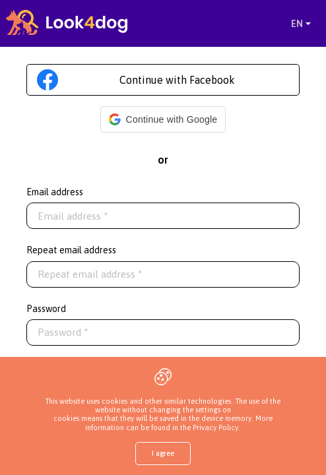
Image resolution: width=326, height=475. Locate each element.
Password (46, 308)
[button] (163, 119)
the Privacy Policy (208, 427)
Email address (54, 192)
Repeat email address (71, 250)
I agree (163, 453)
